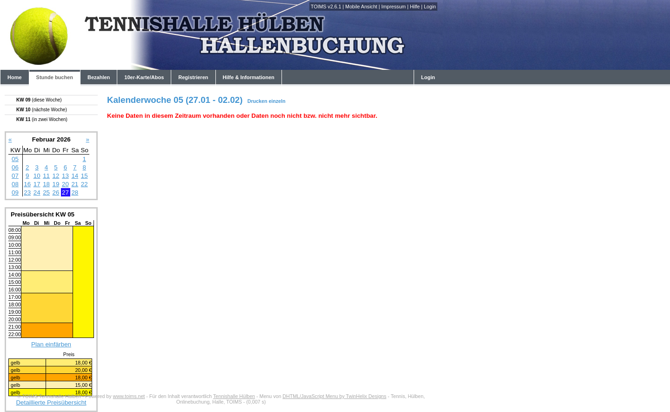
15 (84, 175)
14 (74, 175)
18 (46, 184)
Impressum (393, 6)
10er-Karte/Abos (144, 77)
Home (14, 77)
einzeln (276, 101)
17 (37, 184)
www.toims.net (129, 396)
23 (27, 192)
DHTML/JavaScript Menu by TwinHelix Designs (334, 396)
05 (15, 158)
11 (46, 175)
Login (430, 6)
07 (15, 175)
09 (15, 192)
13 (65, 175)
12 (56, 175)
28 (74, 192)
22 (84, 184)
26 (56, 192)
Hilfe (415, 6)
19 (56, 184)
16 (27, 184)
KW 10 (41, 109)
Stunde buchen (54, 77)
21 (74, 184)
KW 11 (41, 119)
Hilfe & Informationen (249, 77)
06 (15, 167)
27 (65, 192)
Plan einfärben (51, 344)
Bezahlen (98, 77)
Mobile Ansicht (361, 6)
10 (37, 175)
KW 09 (39, 99)
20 (65, 184)
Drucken (258, 101)
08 (15, 184)
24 (37, 192)
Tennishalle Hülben (234, 396)
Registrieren (193, 77)
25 (46, 192)
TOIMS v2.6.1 (326, 6)
